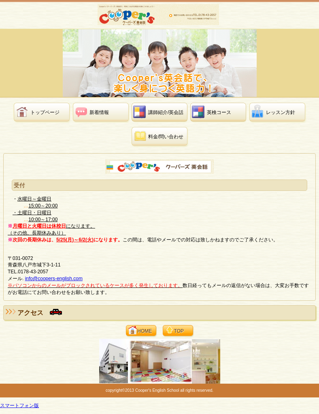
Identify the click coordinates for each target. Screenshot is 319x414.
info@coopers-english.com (54, 278)
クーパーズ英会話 (160, 14)
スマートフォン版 (19, 405)
